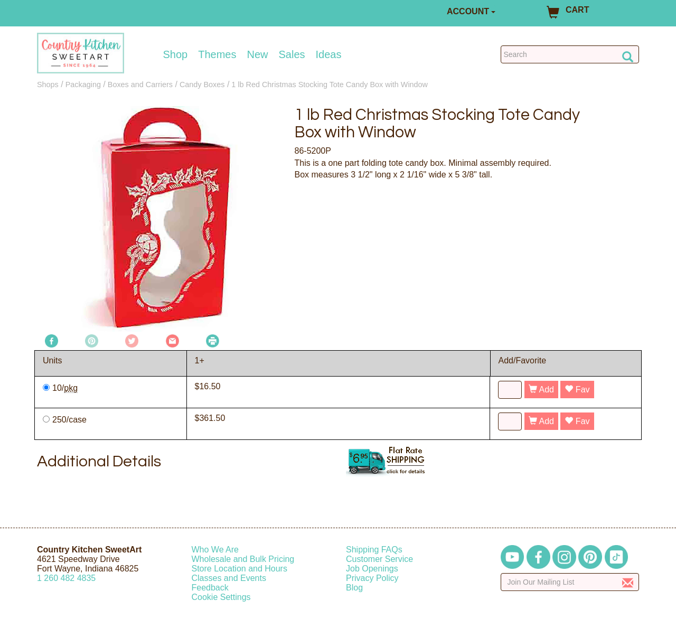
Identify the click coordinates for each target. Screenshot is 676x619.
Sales (292, 54)
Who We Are (215, 549)
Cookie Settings (221, 597)
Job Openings (372, 568)
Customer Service (379, 559)
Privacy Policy (372, 578)
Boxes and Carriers (140, 84)
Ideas (329, 54)
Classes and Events (229, 578)
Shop (175, 54)
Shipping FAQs (374, 549)
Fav (577, 389)
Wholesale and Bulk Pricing (243, 559)
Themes (217, 54)
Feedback (210, 587)
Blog (354, 587)
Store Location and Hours (239, 568)
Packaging (83, 84)
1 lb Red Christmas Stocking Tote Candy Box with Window (329, 84)
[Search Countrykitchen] (570, 54)
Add (541, 389)
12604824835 (66, 578)
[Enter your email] (570, 582)
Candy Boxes (202, 84)
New (257, 54)
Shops (48, 84)
